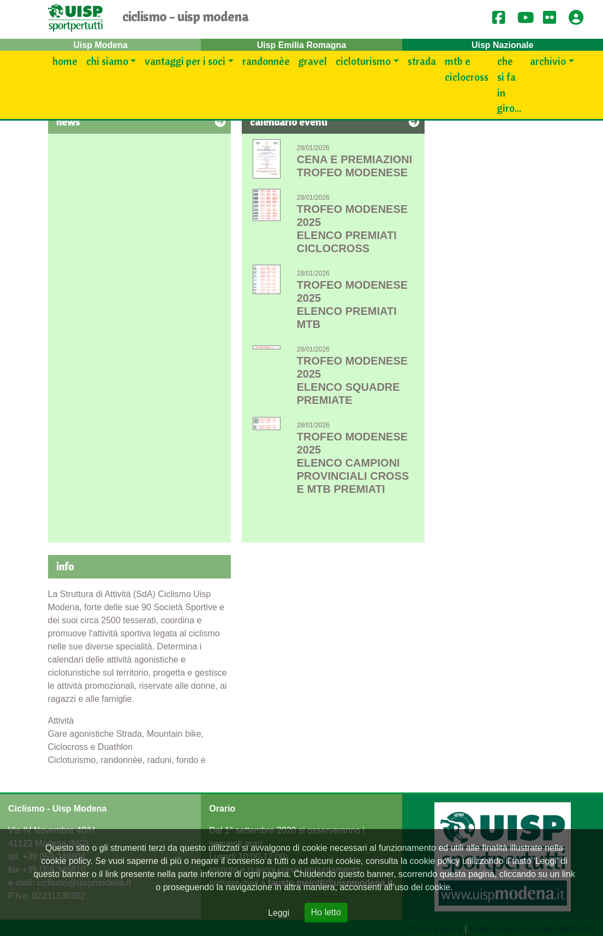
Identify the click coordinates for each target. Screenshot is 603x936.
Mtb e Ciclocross (466, 69)
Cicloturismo (363, 61)
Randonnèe (266, 61)
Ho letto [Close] (326, 912)
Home (64, 61)
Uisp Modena (100, 45)
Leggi (278, 912)
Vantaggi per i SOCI (185, 61)
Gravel (312, 61)
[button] (579, 18)
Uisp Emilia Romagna (302, 45)
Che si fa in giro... (509, 85)
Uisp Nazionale (502, 45)
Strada (422, 61)
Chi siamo (107, 61)
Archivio (548, 61)
